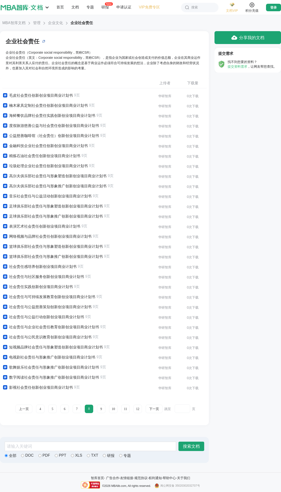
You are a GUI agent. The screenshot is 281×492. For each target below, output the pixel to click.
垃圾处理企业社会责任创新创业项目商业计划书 (45, 166)
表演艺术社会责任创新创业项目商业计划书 (41, 226)
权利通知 (155, 478)
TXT (92, 455)
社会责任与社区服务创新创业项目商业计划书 (43, 276)
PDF (44, 455)
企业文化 (55, 23)
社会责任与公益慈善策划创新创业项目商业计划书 (47, 307)
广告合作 (112, 478)
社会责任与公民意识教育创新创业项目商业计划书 (47, 337)
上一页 (24, 409)
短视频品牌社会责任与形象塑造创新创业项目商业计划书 (52, 347)
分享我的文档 (247, 38)
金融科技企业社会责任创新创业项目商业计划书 (45, 145)
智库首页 (97, 478)
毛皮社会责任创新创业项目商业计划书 (37, 95)
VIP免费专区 (149, 7)
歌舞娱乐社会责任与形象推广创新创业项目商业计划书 (50, 367)
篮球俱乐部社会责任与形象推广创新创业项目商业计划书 (52, 256)
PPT (60, 455)
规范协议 (141, 478)
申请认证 (123, 7)
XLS (76, 455)
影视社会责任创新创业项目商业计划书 (37, 387)
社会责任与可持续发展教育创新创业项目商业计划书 (48, 297)
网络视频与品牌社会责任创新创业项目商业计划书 (47, 236)
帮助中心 (169, 478)
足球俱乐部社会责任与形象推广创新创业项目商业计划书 (52, 216)
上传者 (164, 83)
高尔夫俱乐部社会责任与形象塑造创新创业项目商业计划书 (54, 176)
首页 (60, 7)
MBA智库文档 (14, 23)
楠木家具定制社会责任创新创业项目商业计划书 (45, 105)
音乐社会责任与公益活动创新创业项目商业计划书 (47, 196)
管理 (37, 23)
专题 (90, 7)
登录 (273, 7)
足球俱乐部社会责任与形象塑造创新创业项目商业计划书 (52, 206)
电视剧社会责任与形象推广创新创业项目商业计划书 (48, 357)
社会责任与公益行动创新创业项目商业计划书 (43, 317)
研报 (105, 7)
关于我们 (183, 478)
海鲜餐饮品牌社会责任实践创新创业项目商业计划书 (48, 115)
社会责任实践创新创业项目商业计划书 (37, 286)
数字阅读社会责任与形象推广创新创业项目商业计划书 (50, 377)
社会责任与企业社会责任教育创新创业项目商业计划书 (50, 327)
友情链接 (126, 478)
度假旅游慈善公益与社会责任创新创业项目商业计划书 (50, 125)
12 (137, 409)
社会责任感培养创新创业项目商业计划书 (39, 266)
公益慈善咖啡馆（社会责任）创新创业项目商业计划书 (50, 135)
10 (113, 409)
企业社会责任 (81, 23)
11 (125, 409)
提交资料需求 (237, 66)
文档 (75, 7)
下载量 (192, 83)
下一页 (154, 409)
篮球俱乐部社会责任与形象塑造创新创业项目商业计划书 (52, 246)
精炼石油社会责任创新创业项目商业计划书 (41, 156)
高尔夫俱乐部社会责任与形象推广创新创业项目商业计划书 (54, 186)
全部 (10, 456)
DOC (27, 455)
